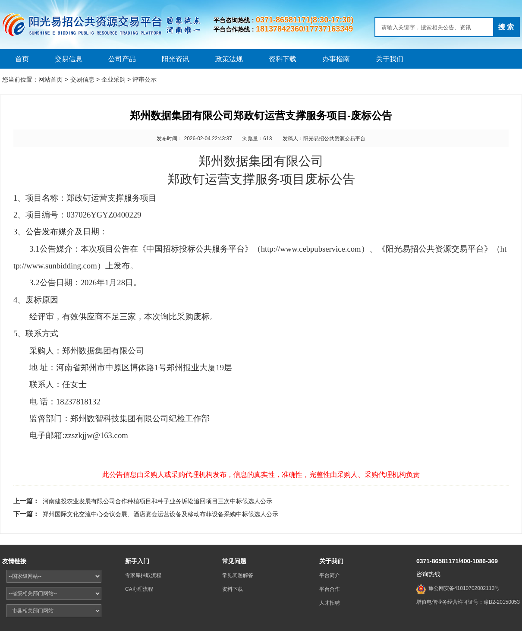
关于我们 (389, 59)
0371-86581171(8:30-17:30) (304, 20)
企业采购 (113, 79)
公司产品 (122, 59)
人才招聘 (329, 603)
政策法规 (229, 59)
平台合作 (329, 589)
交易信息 (68, 59)
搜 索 (506, 27)
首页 (22, 59)
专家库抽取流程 (143, 575)
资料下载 (282, 59)
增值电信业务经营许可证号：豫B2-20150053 (468, 602)
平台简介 (329, 575)
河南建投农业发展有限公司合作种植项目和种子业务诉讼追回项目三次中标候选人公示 (157, 501)
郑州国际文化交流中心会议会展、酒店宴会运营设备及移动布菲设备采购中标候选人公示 (160, 514)
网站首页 (50, 79)
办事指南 (336, 59)
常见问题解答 (237, 575)
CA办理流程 (139, 589)
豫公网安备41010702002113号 (464, 588)
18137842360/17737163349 (304, 29)
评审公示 (144, 79)
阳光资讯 (175, 59)
